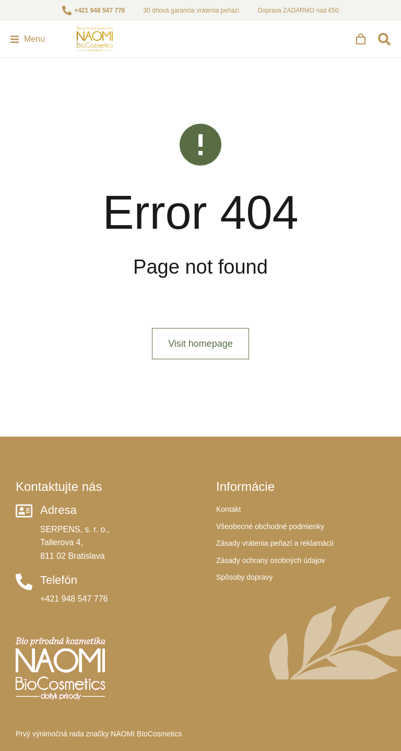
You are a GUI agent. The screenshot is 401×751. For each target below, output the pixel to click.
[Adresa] (24, 510)
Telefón (58, 579)
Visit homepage (200, 343)
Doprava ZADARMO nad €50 (297, 10)
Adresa (58, 510)
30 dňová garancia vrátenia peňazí (191, 10)
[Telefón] (24, 581)
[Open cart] (361, 39)
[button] (27, 39)
